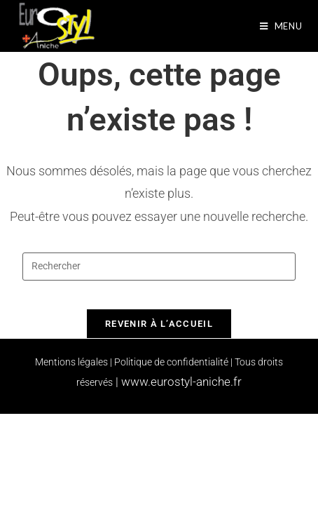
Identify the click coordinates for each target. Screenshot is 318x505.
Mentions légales (71, 362)
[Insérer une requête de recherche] (159, 266)
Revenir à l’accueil (159, 323)
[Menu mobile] (281, 26)
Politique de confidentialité (171, 362)
